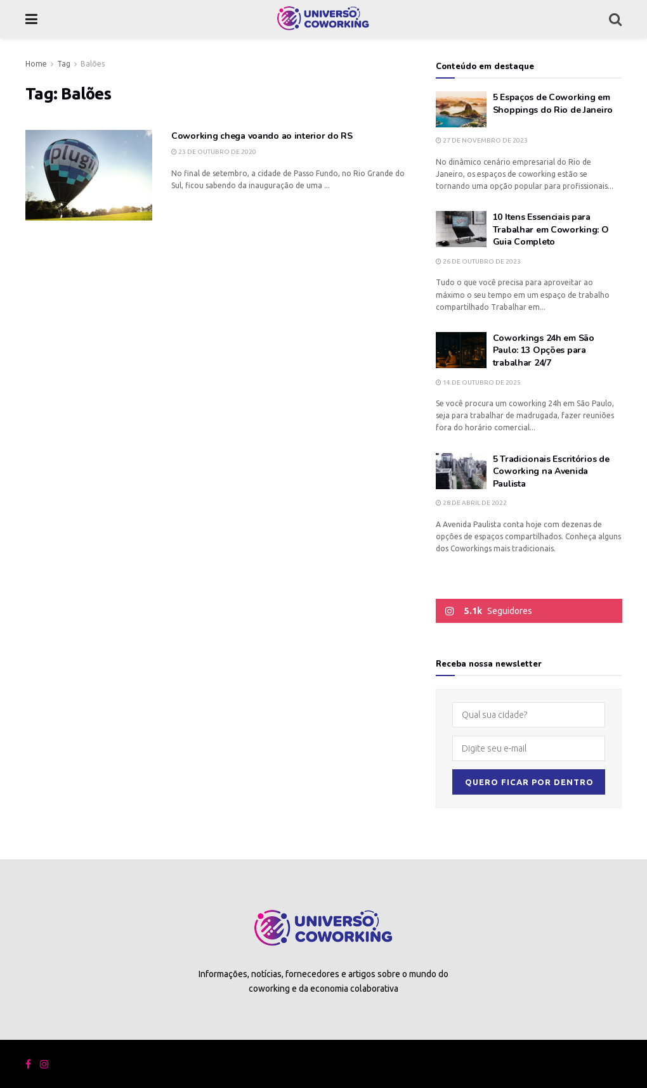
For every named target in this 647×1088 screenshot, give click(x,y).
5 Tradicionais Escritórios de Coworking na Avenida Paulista (551, 471)
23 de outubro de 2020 (213, 151)
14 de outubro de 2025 (478, 382)
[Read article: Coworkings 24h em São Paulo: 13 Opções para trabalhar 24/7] (461, 350)
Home (36, 64)
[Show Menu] (31, 19)
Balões (93, 64)
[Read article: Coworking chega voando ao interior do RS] (88, 175)
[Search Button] (615, 19)
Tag (63, 64)
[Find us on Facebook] (28, 1064)
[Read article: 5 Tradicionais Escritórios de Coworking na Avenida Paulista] (461, 471)
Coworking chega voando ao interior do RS (262, 136)
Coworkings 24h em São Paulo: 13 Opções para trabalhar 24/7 (543, 350)
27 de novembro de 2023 (482, 140)
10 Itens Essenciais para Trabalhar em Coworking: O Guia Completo (551, 229)
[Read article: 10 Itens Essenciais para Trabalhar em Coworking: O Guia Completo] (461, 229)
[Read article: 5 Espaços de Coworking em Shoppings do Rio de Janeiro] (461, 109)
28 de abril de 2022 (471, 502)
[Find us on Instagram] (44, 1064)
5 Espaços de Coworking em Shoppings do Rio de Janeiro (553, 103)
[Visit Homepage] (323, 19)
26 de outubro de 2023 (478, 261)
